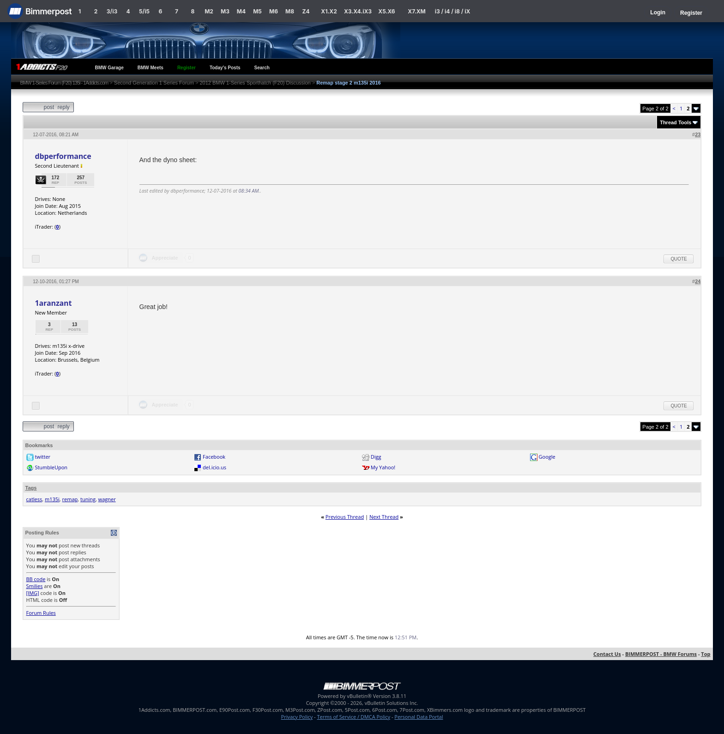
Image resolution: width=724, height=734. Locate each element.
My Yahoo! (383, 467)
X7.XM (416, 11)
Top (705, 653)
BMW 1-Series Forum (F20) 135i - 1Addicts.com (64, 82)
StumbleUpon (51, 467)
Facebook (214, 456)
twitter (42, 456)
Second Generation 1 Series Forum (154, 82)
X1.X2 (329, 11)
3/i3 (112, 11)
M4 (241, 11)
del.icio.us (214, 467)
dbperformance (63, 156)
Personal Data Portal (418, 716)
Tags (31, 488)
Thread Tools (675, 122)
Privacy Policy (297, 716)
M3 (225, 11)
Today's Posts (225, 67)
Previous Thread (345, 516)
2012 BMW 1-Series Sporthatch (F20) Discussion (254, 82)
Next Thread (383, 516)
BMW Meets (150, 67)
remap (70, 499)
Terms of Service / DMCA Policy (353, 716)
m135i (52, 499)
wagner (107, 499)
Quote (678, 258)
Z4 (305, 11)
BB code (36, 579)
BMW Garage (109, 67)
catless (34, 499)
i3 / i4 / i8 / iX (453, 11)
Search (262, 67)
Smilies (34, 585)
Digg (376, 456)
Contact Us (607, 653)
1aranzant (53, 303)
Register (691, 13)
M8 (289, 11)
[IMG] (32, 592)
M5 (257, 11)
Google (547, 456)
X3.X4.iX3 (358, 11)
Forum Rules (41, 612)
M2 (209, 11)
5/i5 (144, 11)
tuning (88, 499)
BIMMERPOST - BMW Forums (661, 653)
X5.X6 (386, 11)
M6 (273, 11)
